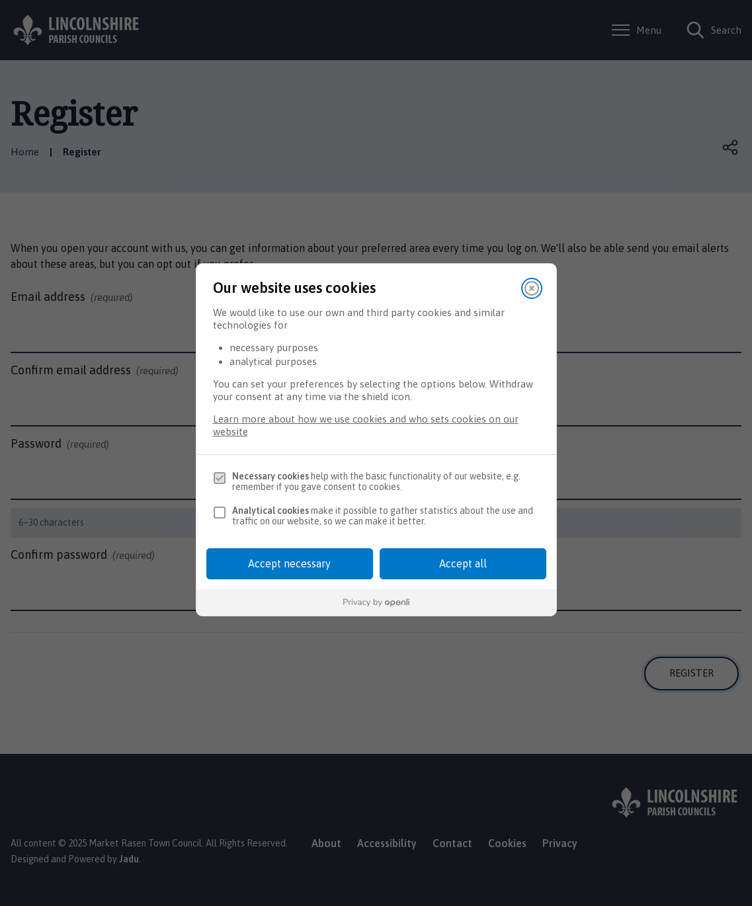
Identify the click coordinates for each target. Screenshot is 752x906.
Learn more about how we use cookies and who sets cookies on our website (366, 425)
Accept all (463, 563)
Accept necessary (289, 563)
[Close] (532, 288)
